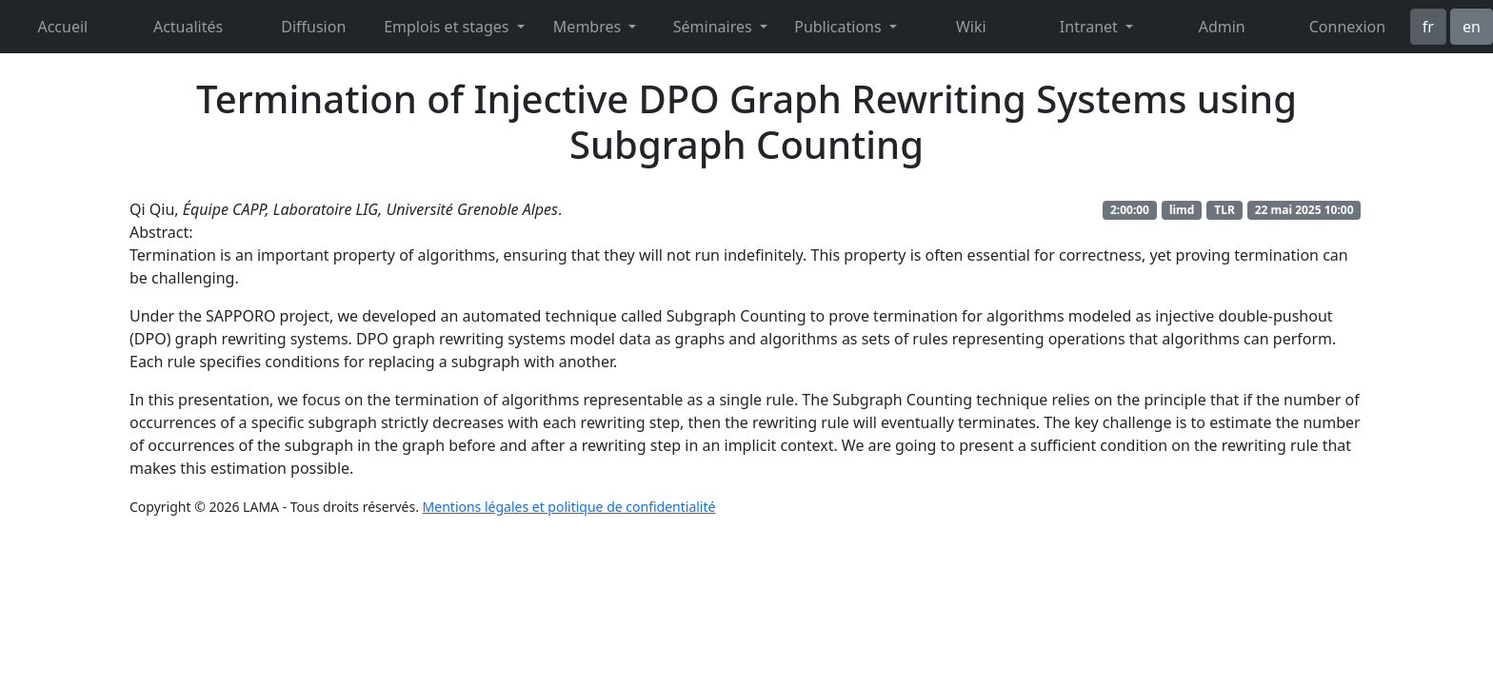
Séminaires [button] (714, 26)
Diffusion (313, 26)
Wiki (971, 26)
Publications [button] (840, 26)
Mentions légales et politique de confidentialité (569, 507)
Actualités (188, 26)
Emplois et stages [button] (448, 26)
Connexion (1347, 26)
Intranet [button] (1091, 26)
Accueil (62, 26)
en (1472, 26)
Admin (1222, 26)
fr (1428, 26)
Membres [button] (589, 26)
